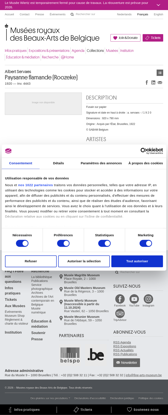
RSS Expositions (124, 346)
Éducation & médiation (23, 57)
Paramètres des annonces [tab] (101, 163)
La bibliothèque (41, 277)
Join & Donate (128, 38)
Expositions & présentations (49, 51)
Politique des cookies (150, 398)
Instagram (148, 305)
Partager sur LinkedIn (153, 82)
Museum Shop (14, 315)
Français (142, 14)
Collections (95, 51)
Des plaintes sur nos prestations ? (50, 398)
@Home (67, 57)
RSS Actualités (123, 350)
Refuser (31, 261)
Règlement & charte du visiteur (16, 321)
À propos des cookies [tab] (145, 163)
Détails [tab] (58, 163)
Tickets (155, 38)
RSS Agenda (122, 342)
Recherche (50, 57)
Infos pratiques (15, 51)
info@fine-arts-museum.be (144, 375)
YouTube (134, 305)
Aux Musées (15, 306)
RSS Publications (125, 354)
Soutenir (38, 333)
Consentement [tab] (20, 163)
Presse (39, 14)
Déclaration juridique (122, 398)
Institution (127, 51)
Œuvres (160, 73)
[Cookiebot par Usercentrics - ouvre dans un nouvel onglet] (144, 151)
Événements (57, 14)
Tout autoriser (137, 261)
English (158, 14)
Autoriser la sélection (84, 261)
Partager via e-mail (160, 82)
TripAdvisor (119, 320)
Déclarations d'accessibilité (90, 398)
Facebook (120, 305)
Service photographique (41, 287)
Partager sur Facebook (147, 82)
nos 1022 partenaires (35, 185)
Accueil (9, 14)
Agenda (78, 51)
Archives (37, 292)
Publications (39, 281)
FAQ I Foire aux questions (14, 276)
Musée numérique (38, 310)
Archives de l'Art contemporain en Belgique (42, 300)
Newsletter (129, 362)
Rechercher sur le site (72, 14)
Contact (25, 14)
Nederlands (124, 14)
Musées (112, 51)
